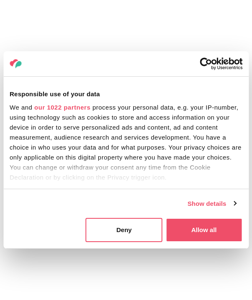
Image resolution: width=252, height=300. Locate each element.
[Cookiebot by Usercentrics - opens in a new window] (205, 64)
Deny (124, 229)
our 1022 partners (62, 107)
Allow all (204, 229)
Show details (207, 203)
